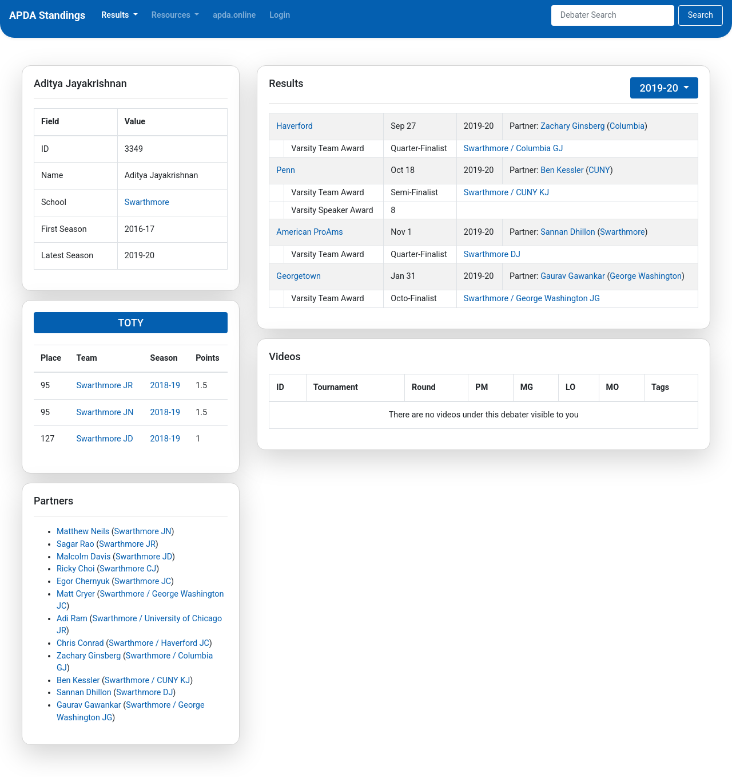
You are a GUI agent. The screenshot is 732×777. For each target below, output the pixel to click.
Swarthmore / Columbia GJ (513, 148)
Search (700, 15)
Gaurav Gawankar (89, 705)
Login (279, 15)
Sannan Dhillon (84, 692)
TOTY (131, 323)
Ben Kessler (78, 680)
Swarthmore (147, 202)
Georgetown (298, 276)
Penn (285, 170)
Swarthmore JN (105, 412)
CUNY (599, 170)
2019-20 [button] (660, 88)
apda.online (234, 15)
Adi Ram (72, 619)
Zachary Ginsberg (89, 656)
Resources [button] (172, 15)
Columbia (627, 126)
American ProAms (309, 232)
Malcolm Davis (83, 557)
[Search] (612, 15)
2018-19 (165, 386)
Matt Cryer (76, 594)
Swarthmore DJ (144, 692)
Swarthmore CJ (128, 569)
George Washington (646, 276)
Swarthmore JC (142, 581)
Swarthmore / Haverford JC (159, 643)
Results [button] (116, 15)
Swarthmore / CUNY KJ (147, 680)
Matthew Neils (83, 532)
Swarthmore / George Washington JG (532, 298)
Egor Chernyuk (83, 581)
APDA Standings (47, 15)
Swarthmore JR (105, 386)
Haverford (294, 126)
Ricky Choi (76, 569)
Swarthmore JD (105, 439)
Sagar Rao (75, 544)
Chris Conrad (80, 643)
